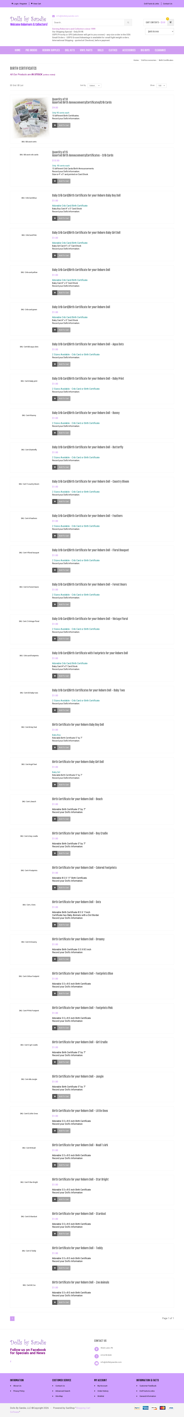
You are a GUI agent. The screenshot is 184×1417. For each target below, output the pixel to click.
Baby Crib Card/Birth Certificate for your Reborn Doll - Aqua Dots (88, 346)
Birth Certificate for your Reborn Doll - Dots (76, 904)
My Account (102, 1386)
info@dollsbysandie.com (67, 16)
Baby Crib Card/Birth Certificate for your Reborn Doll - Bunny (86, 415)
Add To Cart (64, 125)
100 (161, 85)
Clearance (160, 50)
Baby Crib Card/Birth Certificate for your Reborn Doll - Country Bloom (90, 484)
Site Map (59, 1396)
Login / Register (20, 4)
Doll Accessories (148, 60)
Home (17, 50)
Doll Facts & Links (151, 4)
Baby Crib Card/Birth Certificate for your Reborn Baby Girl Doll (86, 235)
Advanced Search (62, 1391)
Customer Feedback (148, 1386)
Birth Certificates (166, 60)
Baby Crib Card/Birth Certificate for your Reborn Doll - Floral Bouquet (90, 552)
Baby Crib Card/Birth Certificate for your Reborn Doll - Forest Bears (89, 586)
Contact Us (167, 4)
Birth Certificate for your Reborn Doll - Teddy (77, 1250)
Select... (94, 85)
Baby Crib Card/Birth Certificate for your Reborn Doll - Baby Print (88, 381)
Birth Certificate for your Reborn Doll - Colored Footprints (84, 870)
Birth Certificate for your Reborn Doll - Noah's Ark (80, 1147)
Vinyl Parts (86, 50)
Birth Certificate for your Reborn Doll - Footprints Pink (82, 1010)
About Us (17, 1386)
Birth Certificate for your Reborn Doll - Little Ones (80, 1113)
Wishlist (100, 1396)
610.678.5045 (106, 1355)
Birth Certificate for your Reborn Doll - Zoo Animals (80, 1284)
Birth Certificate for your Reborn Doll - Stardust (79, 1216)
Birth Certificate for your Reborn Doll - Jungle (77, 1078)
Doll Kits (70, 50)
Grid (13, 85)
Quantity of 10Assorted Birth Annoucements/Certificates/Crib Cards (82, 100)
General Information (148, 1396)
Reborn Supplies (51, 50)
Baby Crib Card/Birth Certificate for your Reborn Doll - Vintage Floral (90, 621)
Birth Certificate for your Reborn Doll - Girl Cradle (80, 1044)
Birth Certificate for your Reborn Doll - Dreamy (78, 941)
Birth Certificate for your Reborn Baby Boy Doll (78, 727)
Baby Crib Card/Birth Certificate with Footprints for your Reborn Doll (90, 655)
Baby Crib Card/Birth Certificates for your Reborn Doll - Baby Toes (88, 692)
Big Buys (145, 50)
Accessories (129, 50)
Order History (102, 1391)
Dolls (100, 50)
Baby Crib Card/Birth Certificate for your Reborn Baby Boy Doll (86, 197)
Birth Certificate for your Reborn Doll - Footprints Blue (82, 975)
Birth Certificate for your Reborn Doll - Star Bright (80, 1181)
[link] (71, 1342)
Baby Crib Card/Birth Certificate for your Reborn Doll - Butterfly (87, 449)
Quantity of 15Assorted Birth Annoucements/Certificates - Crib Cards (82, 156)
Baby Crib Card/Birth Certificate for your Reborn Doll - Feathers (87, 518)
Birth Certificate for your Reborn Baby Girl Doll (78, 764)
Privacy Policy (18, 1391)
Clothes (113, 50)
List (20, 85)
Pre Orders (31, 50)
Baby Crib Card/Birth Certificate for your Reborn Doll (81, 272)
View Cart (37, 4)
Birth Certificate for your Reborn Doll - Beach (77, 801)
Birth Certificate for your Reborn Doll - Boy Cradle (80, 835)
